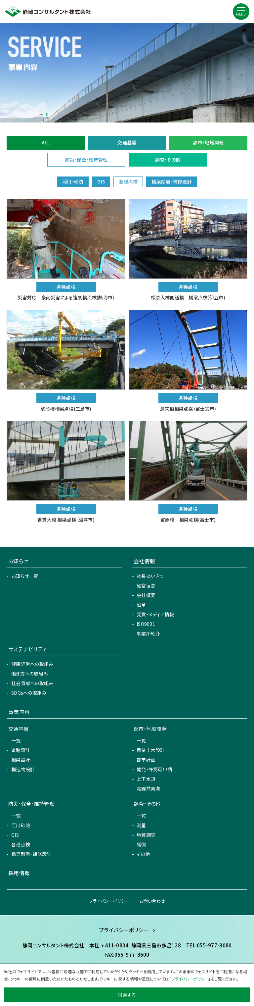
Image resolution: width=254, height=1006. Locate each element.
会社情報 (144, 561)
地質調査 (146, 834)
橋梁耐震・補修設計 (31, 854)
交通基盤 (126, 142)
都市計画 (146, 759)
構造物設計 (23, 769)
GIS (15, 834)
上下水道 (146, 779)
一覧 (16, 740)
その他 (143, 854)
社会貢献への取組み (32, 683)
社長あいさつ (150, 576)
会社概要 (146, 595)
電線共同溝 (148, 788)
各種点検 (20, 844)
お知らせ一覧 (24, 576)
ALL (46, 142)
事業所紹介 (148, 633)
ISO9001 (146, 624)
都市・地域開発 (208, 142)
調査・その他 (168, 159)
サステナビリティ (27, 649)
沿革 (141, 604)
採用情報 (19, 873)
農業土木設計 (151, 750)
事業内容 (19, 712)
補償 (141, 844)
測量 (141, 825)
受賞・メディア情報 (155, 614)
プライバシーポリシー (109, 901)
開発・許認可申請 (154, 769)
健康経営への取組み (32, 664)
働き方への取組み (29, 673)
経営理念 (146, 585)
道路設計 (20, 750)
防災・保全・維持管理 (86, 159)
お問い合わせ (152, 901)
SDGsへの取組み (29, 692)
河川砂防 (20, 825)
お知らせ (18, 561)
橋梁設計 (20, 759)
